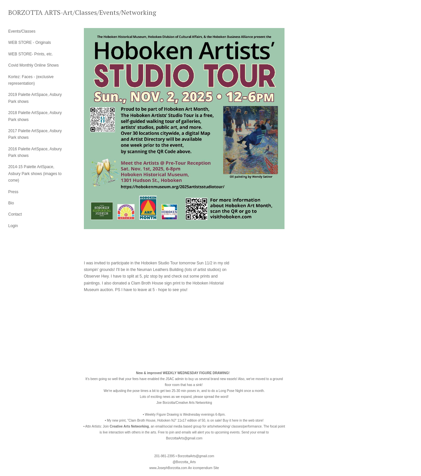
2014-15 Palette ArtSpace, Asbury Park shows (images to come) (35, 173)
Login (13, 225)
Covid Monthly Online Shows (33, 65)
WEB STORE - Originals (29, 42)
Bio (11, 203)
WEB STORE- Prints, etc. (30, 54)
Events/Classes (22, 31)
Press (13, 192)
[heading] (24, 12)
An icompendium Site (203, 468)
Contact (15, 214)
